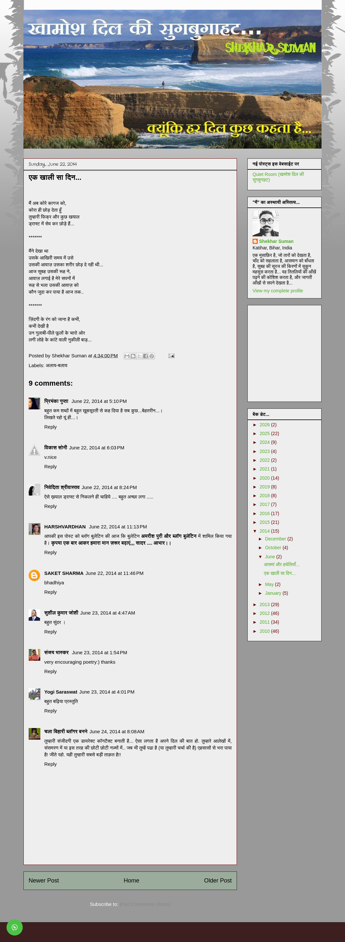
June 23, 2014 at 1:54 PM (99, 652)
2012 (265, 613)
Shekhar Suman (276, 241)
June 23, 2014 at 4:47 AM (107, 613)
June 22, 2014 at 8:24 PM (109, 487)
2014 (265, 531)
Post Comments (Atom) (145, 904)
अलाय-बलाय (56, 365)
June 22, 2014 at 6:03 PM (96, 447)
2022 (265, 460)
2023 (265, 451)
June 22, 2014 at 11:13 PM (118, 526)
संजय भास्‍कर (57, 652)
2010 (265, 631)
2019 (265, 486)
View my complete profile (278, 290)
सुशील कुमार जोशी (61, 613)
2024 (265, 442)
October (274, 547)
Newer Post (44, 880)
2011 (265, 622)
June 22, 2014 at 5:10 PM (99, 401)
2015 (265, 522)
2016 (265, 513)
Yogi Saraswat (60, 692)
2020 (265, 478)
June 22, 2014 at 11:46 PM (115, 573)
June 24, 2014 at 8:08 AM (117, 731)
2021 (265, 468)
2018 (265, 495)
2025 (265, 433)
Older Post (218, 880)
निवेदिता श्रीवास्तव (62, 487)
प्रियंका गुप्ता (57, 401)
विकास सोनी (55, 447)
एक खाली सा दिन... (280, 573)
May (270, 584)
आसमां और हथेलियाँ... (282, 564)
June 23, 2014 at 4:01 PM (106, 692)
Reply (50, 427)
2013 (265, 604)
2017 (265, 504)
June (270, 556)
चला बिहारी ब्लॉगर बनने (66, 731)
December (276, 538)
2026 (265, 424)
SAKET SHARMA (64, 573)
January (274, 593)
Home (131, 880)
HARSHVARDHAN (65, 526)
